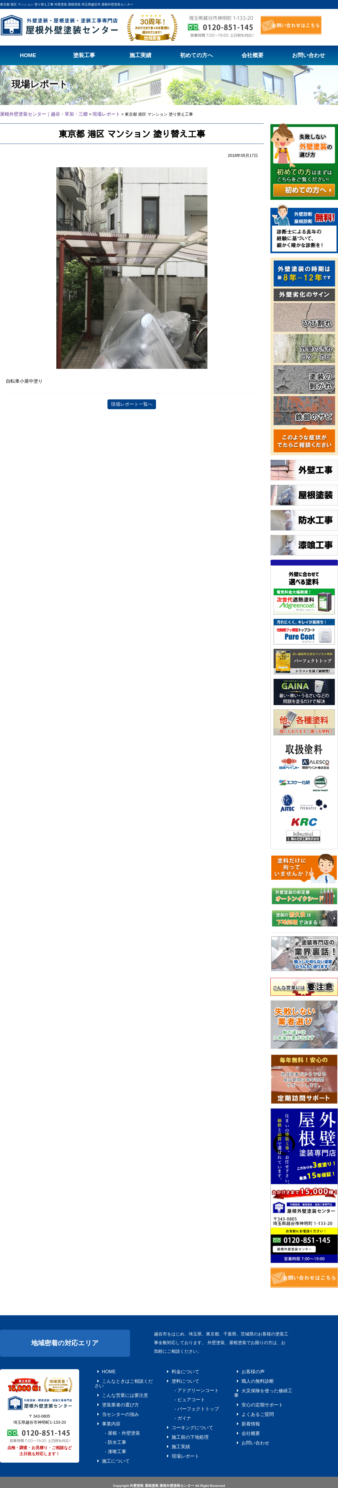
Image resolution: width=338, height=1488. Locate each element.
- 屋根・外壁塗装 (112, 1418)
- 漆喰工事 (107, 1435)
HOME (101, 1370)
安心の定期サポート (252, 1394)
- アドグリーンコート (185, 1386)
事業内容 (103, 1410)
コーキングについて (182, 1418)
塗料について (176, 1378)
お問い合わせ (246, 1427)
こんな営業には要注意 (113, 1386)
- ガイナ (175, 1410)
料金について (176, 1370)
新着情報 (243, 1410)
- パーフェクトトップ (185, 1402)
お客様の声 (245, 1370)
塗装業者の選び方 (110, 1394)
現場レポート (176, 1443)
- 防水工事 (107, 1427)
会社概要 (243, 1418)
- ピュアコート (180, 1394)
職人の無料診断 (248, 1378)
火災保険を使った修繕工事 (257, 1386)
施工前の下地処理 (180, 1427)
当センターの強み (110, 1402)
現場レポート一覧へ (132, 403)
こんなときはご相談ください (119, 1378)
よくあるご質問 (248, 1402)
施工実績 (173, 1435)
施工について (107, 1443)
